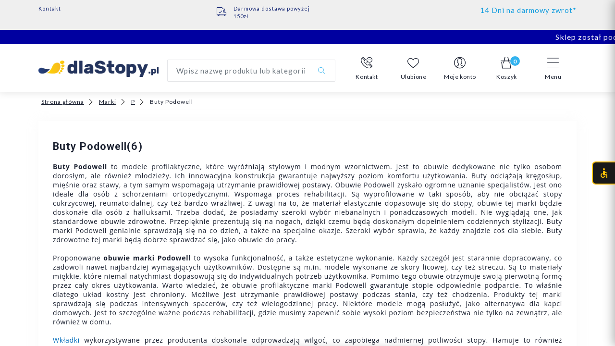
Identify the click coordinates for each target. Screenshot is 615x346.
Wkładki (66, 340)
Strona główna (62, 101)
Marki (107, 101)
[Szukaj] (321, 71)
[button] (367, 68)
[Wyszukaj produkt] (251, 71)
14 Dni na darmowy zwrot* (528, 10)
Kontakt (49, 8)
